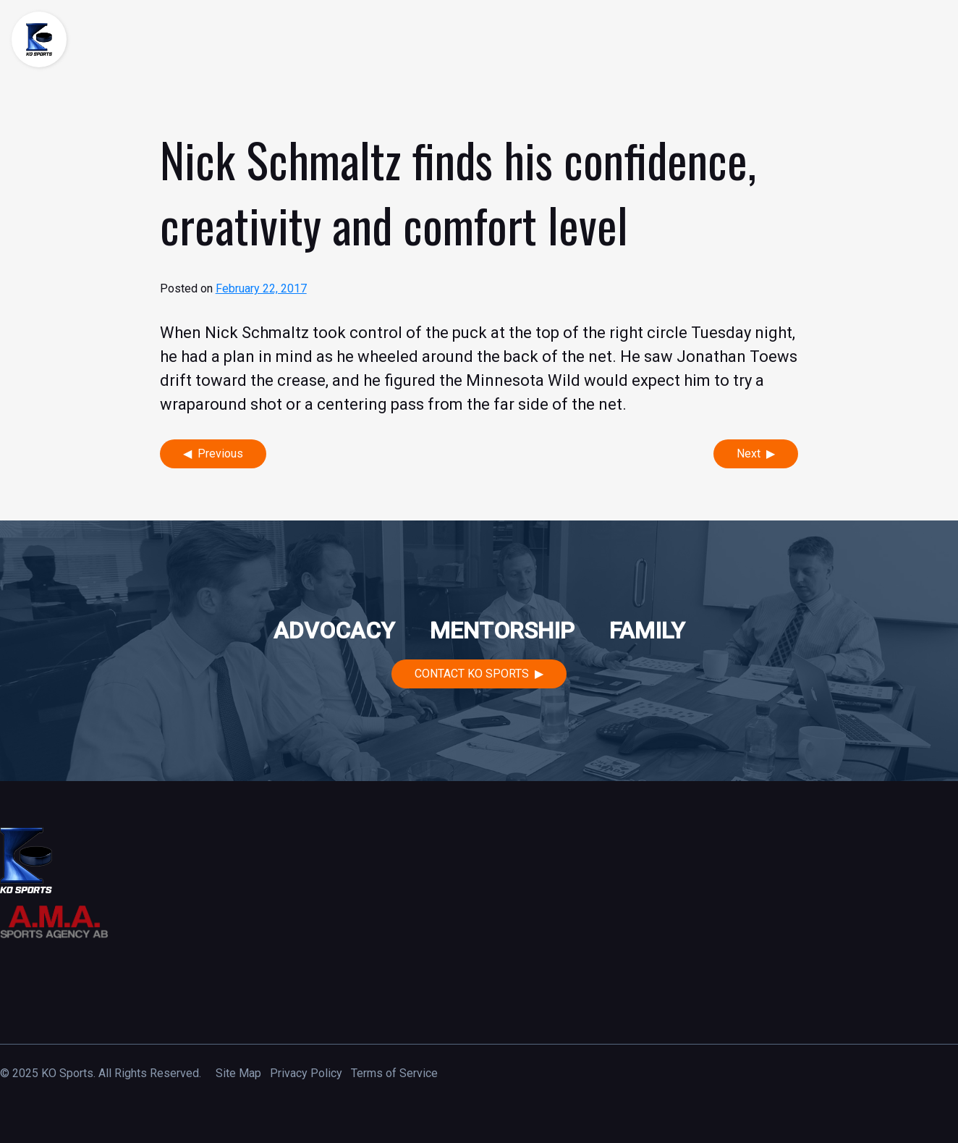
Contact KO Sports (472, 673)
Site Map (238, 1073)
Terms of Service (394, 1073)
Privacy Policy (306, 1073)
